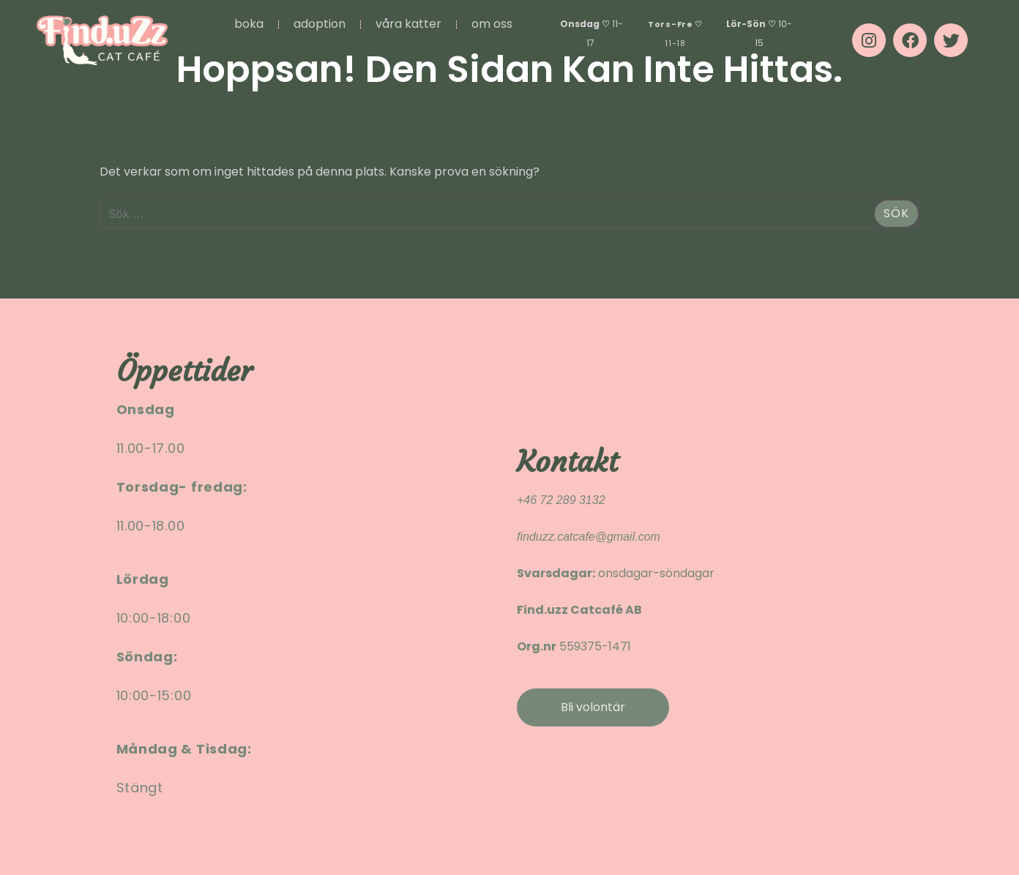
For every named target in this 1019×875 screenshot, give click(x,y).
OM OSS (491, 23)
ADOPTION (320, 23)
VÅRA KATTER (408, 23)
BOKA (249, 23)
